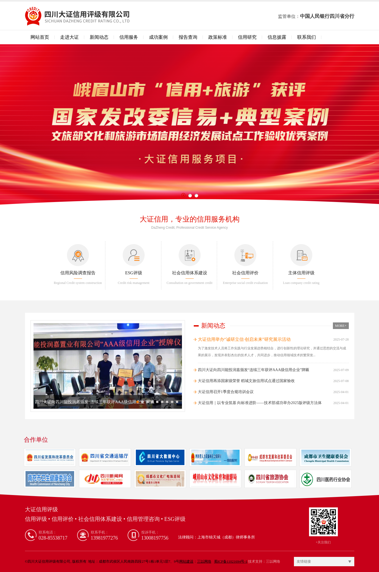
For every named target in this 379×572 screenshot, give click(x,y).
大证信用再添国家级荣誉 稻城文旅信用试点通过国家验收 (246, 381)
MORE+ (340, 326)
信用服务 (128, 37)
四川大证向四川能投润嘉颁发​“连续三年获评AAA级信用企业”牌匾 (95, 402)
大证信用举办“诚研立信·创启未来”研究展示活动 (244, 339)
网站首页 (39, 37)
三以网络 (273, 561)
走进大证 (69, 37)
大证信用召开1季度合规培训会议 (226, 392)
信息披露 (277, 37)
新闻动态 (99, 37)
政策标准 (217, 37)
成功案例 (158, 37)
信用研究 (247, 37)
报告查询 (188, 37)
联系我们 (306, 37)
